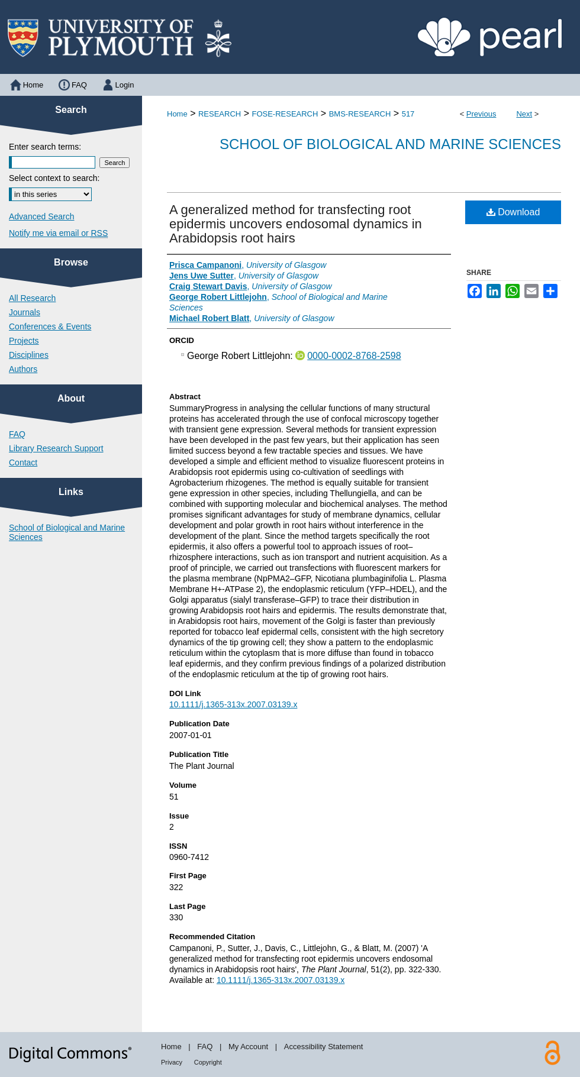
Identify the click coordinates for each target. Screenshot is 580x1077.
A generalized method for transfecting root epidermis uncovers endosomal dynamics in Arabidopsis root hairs (295, 223)
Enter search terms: (45, 146)
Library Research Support (56, 448)
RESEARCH (219, 113)
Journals (24, 312)
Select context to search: (54, 178)
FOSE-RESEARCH (285, 113)
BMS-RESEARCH (360, 113)
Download (513, 212)
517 (408, 113)
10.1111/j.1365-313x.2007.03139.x (233, 704)
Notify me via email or (58, 233)
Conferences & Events (50, 326)
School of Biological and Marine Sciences (390, 144)
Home (177, 113)
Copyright (208, 1062)
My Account (248, 1046)
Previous (481, 113)
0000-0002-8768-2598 (354, 356)
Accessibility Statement (323, 1046)
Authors (23, 369)
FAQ (17, 434)
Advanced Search (42, 216)
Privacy (171, 1062)
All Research (32, 298)
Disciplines (29, 355)
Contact (23, 462)
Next (524, 113)
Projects (24, 340)
